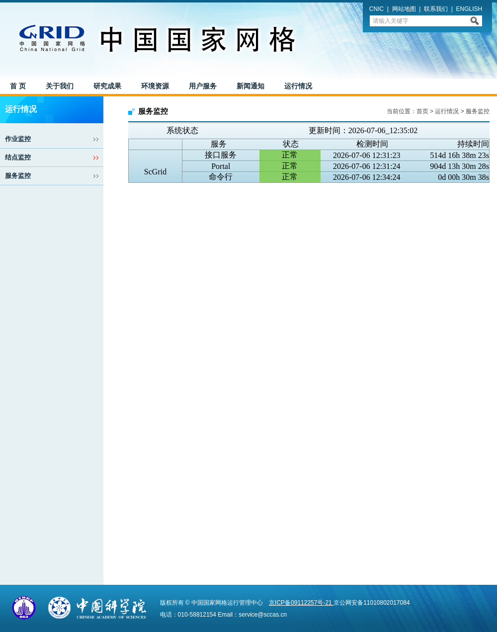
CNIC (376, 8)
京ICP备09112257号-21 (301, 602)
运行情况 (447, 111)
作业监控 (18, 139)
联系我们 (436, 8)
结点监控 (18, 157)
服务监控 (18, 175)
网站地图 (404, 8)
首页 (422, 111)
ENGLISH (469, 8)
